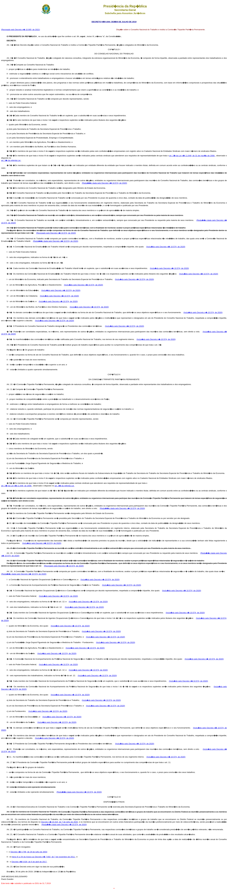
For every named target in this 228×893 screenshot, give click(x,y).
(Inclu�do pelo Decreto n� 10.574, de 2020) (165, 247)
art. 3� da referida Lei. (64, 486)
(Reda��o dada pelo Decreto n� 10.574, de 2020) (104, 183)
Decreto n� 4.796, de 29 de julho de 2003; (29, 852)
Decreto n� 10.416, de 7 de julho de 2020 (59, 822)
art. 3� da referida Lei (11, 160)
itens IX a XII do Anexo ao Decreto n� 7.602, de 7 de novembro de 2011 (43, 857)
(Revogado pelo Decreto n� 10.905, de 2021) (20, 29)
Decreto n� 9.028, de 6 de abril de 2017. (29, 862)
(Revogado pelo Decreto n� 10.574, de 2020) (56, 233)
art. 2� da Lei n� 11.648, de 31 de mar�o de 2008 (192, 156)
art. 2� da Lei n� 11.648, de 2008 (16, 486)
